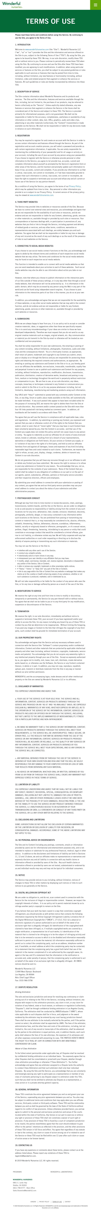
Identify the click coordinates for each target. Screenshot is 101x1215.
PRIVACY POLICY (44, 1202)
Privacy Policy (75, 186)
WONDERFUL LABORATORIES (61, 1172)
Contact (68, 1202)
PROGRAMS (17, 1172)
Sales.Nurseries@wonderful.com (24, 1190)
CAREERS (33, 1202)
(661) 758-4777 (19, 1188)
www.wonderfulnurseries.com (37, 49)
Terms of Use (57, 1202)
